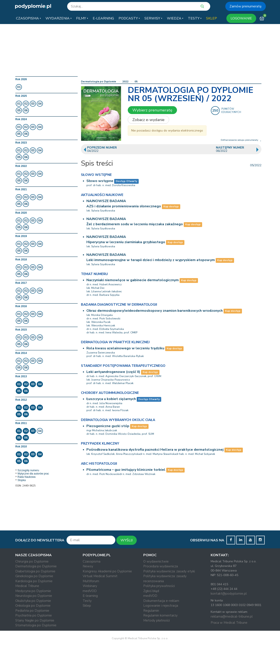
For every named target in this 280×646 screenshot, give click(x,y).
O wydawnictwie (156, 561)
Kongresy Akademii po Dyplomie (107, 571)
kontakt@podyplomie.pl (229, 593)
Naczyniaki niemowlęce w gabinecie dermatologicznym (132, 280)
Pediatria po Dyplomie (32, 610)
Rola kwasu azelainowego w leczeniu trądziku (125, 348)
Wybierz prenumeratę (152, 110)
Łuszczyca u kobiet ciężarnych (111, 399)
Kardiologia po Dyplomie (33, 581)
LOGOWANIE (241, 18)
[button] (28, 18)
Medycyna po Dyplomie (33, 591)
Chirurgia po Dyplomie (32, 561)
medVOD (90, 591)
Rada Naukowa (26, 476)
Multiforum (91, 581)
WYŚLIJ (127, 540)
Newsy (88, 566)
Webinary (90, 586)
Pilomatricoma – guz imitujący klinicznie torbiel (125, 469)
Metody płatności (156, 620)
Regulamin (151, 610)
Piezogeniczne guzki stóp (107, 426)
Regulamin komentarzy (160, 615)
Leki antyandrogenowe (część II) (113, 371)
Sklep (87, 605)
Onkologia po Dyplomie (33, 605)
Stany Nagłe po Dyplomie (34, 620)
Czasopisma (91, 561)
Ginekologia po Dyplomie (34, 576)
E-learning (90, 596)
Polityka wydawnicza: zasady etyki (169, 571)
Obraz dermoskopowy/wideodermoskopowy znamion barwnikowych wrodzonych (154, 310)
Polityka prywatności (159, 586)
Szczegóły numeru (28, 470)
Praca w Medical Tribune (229, 622)
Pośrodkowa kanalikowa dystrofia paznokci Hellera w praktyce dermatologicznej (155, 449)
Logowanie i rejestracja (160, 605)
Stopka (22, 480)
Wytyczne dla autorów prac (33, 473)
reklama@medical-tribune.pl (232, 616)
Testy (87, 601)
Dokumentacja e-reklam (161, 601)
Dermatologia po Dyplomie (98, 81)
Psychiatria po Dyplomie (33, 615)
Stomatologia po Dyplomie (35, 625)
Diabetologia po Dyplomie (35, 571)
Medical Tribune (27, 586)
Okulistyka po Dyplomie (33, 601)
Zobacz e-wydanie (148, 119)
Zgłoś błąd (151, 591)
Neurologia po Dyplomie (33, 596)
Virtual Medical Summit (100, 576)
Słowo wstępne (99, 180)
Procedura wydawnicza (160, 566)
